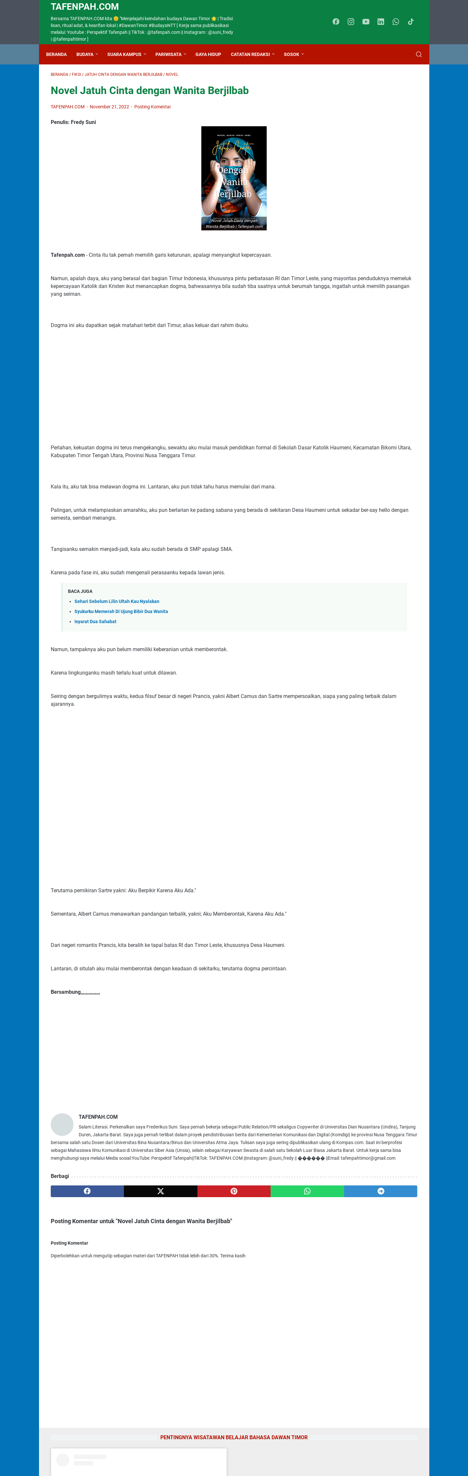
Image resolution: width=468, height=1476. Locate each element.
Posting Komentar (152, 111)
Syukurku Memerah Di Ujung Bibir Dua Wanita (121, 632)
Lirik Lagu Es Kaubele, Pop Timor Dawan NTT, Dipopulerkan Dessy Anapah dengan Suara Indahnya (364, 1316)
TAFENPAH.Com (85, 6)
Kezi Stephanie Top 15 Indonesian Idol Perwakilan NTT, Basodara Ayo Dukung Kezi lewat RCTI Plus (366, 965)
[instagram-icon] (354, 22)
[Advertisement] (174, 402)
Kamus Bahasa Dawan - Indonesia (365, 1097)
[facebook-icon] (339, 22)
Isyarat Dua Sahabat (95, 642)
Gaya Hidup (213, 54)
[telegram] (271, 1235)
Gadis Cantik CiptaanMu (353, 1277)
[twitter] (124, 1235)
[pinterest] (173, 1235)
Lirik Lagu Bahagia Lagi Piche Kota (366, 1246)
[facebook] (75, 1235)
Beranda (61, 54)
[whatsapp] (222, 1235)
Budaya (89, 54)
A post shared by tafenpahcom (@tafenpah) (373, 242)
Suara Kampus (129, 54)
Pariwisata (173, 54)
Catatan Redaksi (254, 54)
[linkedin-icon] (383, 22)
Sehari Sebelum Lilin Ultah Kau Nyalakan (116, 621)
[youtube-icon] (369, 22)
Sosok (296, 54)
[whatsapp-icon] (398, 22)
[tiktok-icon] (413, 22)
